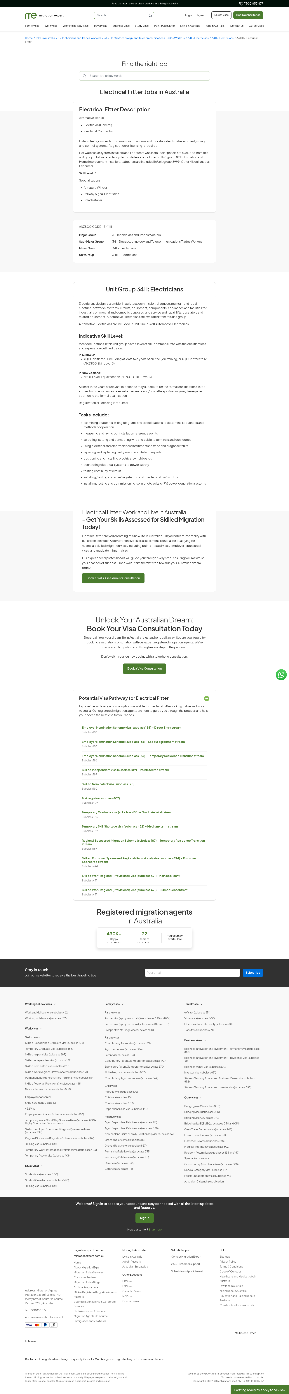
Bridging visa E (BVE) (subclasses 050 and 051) (211, 1123)
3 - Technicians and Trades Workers (79, 38)
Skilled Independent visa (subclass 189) (48, 1060)
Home (29, 38)
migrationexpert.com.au (89, 1250)
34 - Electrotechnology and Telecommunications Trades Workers (144, 38)
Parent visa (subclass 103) (120, 1055)
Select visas (221, 15)
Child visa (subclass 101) (118, 1097)
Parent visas (112, 1037)
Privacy (283, 1362)
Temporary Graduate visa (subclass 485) (49, 1049)
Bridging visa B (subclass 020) (202, 1112)
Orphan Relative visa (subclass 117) (125, 1140)
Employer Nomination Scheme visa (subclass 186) (54, 1114)
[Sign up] (199, 15)
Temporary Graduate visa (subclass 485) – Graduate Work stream (127, 812)
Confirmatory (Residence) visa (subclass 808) (211, 1164)
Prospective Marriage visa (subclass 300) (129, 1030)
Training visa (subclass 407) (101, 798)
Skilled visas (32, 1037)
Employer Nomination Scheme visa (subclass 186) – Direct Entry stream (132, 727)
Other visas (191, 1097)
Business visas (121, 26)
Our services (256, 26)
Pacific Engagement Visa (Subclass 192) (207, 1176)
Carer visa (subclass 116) (119, 1169)
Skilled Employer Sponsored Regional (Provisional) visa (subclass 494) (57, 1131)
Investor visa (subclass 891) (200, 1072)
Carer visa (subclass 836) (119, 1163)
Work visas (51, 26)
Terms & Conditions (231, 1266)
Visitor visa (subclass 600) (199, 1018)
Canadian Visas (131, 1291)
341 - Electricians (198, 38)
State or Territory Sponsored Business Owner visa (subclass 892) (219, 1080)
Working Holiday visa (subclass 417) (46, 1018)
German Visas (130, 1301)
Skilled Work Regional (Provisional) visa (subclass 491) (56, 1072)
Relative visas (113, 1117)
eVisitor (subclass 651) (197, 1012)
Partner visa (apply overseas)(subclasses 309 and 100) (137, 1024)
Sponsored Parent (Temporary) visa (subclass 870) (134, 1067)
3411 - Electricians (223, 38)
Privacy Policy (228, 1262)
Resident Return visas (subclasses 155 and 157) (211, 1153)
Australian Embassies (135, 1266)
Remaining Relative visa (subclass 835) (127, 1151)
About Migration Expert (87, 1267)
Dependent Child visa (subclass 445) (126, 1109)
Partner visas (112, 1012)
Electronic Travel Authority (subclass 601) (208, 1024)
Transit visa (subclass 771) (199, 1030)
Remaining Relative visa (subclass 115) (127, 1157)
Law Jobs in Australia (231, 1286)
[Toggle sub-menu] (55, 1003)
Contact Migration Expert (186, 1257)
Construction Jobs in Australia (237, 1305)
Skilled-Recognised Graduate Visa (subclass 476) (54, 1043)
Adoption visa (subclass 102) (121, 1092)
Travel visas (100, 26)
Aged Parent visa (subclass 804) (123, 1049)
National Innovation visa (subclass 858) (48, 1089)
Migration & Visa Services (89, 1272)
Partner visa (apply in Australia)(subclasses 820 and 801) (137, 1018)
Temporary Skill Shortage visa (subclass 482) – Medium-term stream (130, 826)
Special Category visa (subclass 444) (206, 1170)
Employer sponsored (38, 1097)
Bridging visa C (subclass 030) (202, 1106)
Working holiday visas (75, 26)
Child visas (111, 1086)
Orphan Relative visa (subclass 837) (126, 1146)
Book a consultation (248, 15)
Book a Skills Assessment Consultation (113, 578)
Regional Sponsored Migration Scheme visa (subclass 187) (59, 1138)
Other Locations (132, 1275)
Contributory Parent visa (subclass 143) (128, 1043)
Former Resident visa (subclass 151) (205, 1135)
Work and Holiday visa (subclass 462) (46, 1012)
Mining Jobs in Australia (233, 1291)
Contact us (236, 26)
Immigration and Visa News (90, 1321)
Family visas (32, 26)
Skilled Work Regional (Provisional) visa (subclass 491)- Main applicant (131, 875)
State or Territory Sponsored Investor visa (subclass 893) (217, 1087)
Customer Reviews (85, 1277)
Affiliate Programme (86, 1287)
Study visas (142, 26)
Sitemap (225, 1257)
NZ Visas (127, 1296)
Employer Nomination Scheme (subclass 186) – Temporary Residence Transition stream (143, 756)
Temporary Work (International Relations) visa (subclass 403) (61, 1150)
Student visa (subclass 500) (41, 1174)
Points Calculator (164, 26)
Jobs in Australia (215, 26)
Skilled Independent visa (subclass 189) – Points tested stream (125, 770)
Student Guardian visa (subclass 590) (47, 1180)
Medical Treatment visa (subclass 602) (206, 1147)
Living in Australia (190, 26)
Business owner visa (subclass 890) (205, 1067)
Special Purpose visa (196, 1158)
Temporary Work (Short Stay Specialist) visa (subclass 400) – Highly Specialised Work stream (61, 1122)
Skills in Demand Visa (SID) (40, 1103)
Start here (155, 1229)
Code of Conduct (230, 1271)
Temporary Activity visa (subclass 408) (47, 1155)
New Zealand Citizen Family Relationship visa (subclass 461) (139, 1134)
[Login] (188, 15)
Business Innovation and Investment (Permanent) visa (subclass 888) (222, 1051)
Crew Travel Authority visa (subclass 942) (208, 1129)
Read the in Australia (145, 4)
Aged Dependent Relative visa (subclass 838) (132, 1128)
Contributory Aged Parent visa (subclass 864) (131, 1078)
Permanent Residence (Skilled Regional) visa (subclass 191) (59, 1078)
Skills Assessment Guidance (90, 1311)
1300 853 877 (251, 3)
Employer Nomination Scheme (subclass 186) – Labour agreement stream (133, 741)
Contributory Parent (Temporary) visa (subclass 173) (135, 1061)
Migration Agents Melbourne (91, 1316)
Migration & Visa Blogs (87, 1282)
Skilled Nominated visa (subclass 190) (108, 784)
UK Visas (127, 1281)
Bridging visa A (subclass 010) (201, 1118)
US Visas (127, 1286)
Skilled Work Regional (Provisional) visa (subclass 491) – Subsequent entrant (134, 890)
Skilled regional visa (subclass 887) (45, 1054)
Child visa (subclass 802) (119, 1103)
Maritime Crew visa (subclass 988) (204, 1141)
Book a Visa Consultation (144, 668)
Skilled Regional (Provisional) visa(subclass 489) (53, 1084)
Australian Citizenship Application (204, 1181)
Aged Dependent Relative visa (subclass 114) (131, 1122)
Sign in (144, 1218)
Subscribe (253, 972)
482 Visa (30, 1109)
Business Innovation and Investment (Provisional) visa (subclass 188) (221, 1060)
